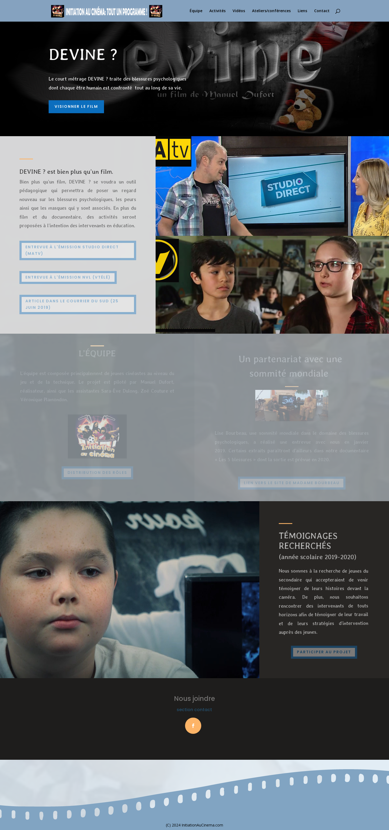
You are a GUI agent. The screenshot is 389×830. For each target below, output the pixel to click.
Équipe (196, 11)
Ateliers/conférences (271, 11)
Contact (322, 11)
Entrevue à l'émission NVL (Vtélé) (68, 277)
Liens (302, 11)
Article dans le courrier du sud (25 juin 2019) (72, 304)
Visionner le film (76, 106)
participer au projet (324, 652)
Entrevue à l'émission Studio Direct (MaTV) (72, 250)
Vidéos (239, 11)
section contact (194, 710)
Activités (217, 11)
